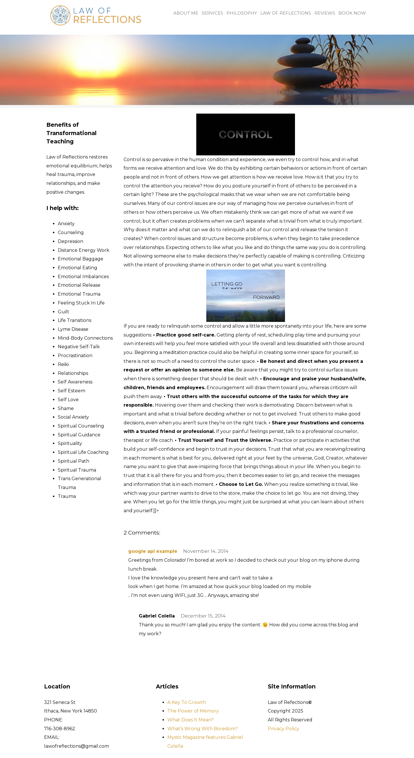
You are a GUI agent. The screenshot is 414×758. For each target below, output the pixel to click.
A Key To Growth (186, 702)
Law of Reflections (285, 13)
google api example (152, 551)
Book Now (352, 13)
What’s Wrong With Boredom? (202, 728)
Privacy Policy (283, 728)
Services (212, 13)
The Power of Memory (193, 711)
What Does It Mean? (190, 720)
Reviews (324, 13)
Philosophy (242, 13)
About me (185, 13)
